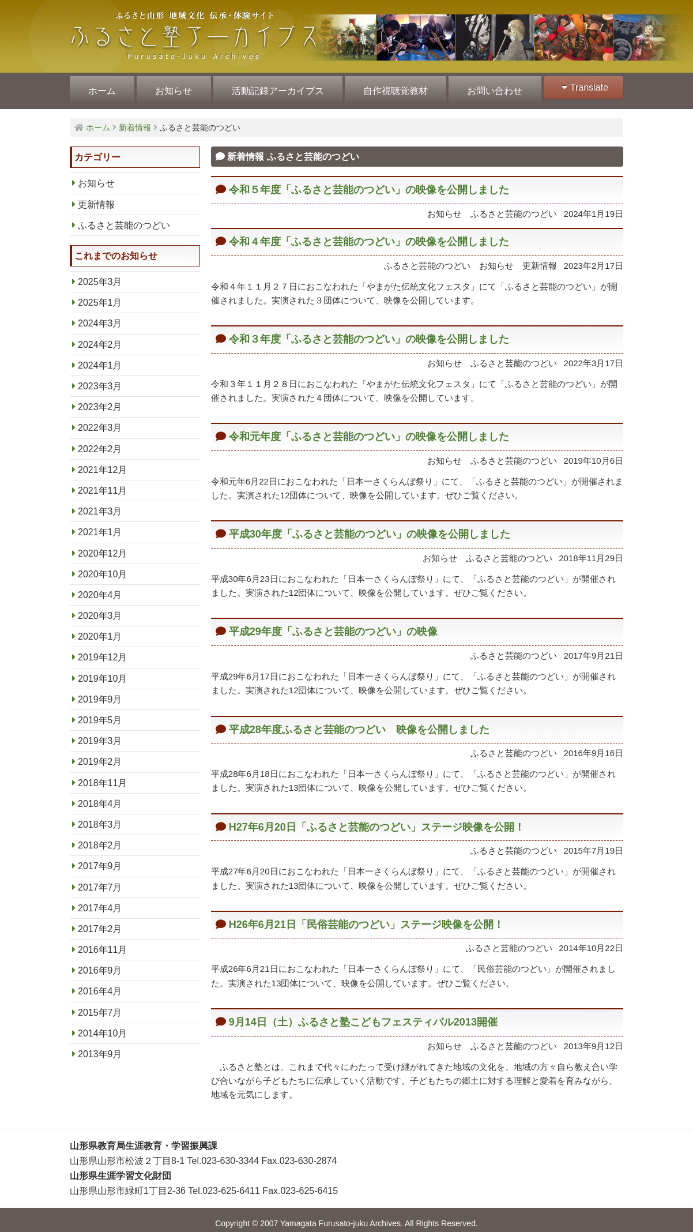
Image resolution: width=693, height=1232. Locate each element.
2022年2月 (100, 442)
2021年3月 (100, 504)
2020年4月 (100, 588)
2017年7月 (100, 880)
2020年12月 (102, 546)
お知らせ (171, 87)
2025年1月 (100, 296)
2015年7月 (100, 1006)
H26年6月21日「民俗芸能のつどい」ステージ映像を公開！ (366, 917)
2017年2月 (100, 922)
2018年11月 (102, 776)
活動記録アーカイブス (275, 87)
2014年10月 (102, 1026)
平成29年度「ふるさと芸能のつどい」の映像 (333, 624)
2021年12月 (102, 463)
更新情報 (96, 197)
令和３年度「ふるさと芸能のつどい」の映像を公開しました (369, 332)
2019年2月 (100, 755)
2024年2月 (100, 338)
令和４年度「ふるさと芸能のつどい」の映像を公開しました (369, 235)
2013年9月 (100, 1047)
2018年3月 (100, 817)
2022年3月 (100, 421)
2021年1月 (100, 525)
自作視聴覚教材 (391, 87)
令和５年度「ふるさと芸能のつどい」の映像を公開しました (369, 183)
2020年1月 (100, 629)
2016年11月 (102, 943)
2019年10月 (102, 672)
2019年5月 (100, 713)
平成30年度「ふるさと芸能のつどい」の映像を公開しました (369, 527)
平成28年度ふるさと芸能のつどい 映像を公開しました (359, 722)
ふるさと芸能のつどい (124, 218)
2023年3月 (100, 379)
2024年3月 (100, 316)
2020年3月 (100, 609)
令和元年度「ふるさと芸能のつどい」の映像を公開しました (369, 429)
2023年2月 (100, 400)
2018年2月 (100, 838)
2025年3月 (100, 275)
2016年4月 (100, 984)
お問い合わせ (489, 87)
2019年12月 (102, 650)
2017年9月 (100, 859)
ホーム (101, 87)
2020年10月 (102, 567)
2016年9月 (100, 963)
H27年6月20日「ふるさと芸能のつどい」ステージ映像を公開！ (377, 820)
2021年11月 (102, 484)
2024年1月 (100, 358)
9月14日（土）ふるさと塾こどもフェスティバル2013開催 (363, 1015)
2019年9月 (100, 692)
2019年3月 (100, 734)
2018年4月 (100, 797)
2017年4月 (100, 901)
